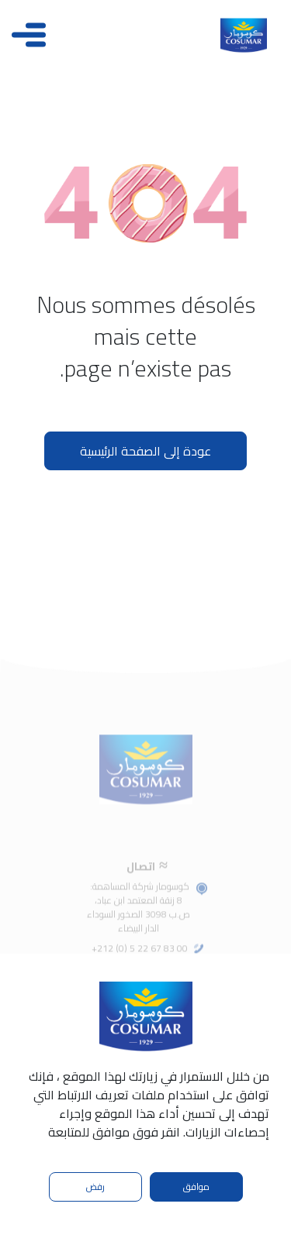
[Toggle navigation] (29, 34)
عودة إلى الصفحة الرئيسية (145, 451)
